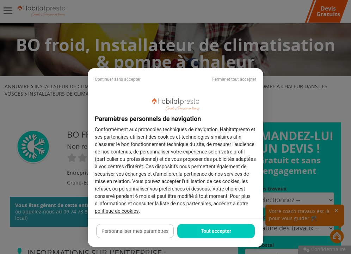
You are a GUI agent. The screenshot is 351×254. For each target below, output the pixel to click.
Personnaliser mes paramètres (134, 231)
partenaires (116, 137)
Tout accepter (216, 231)
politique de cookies (116, 211)
